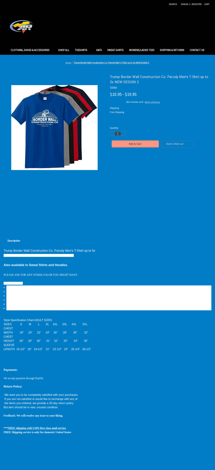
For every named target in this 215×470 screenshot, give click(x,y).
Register (197, 4)
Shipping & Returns (172, 50)
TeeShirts (83, 50)
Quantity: (114, 128)
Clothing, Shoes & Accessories (32, 50)
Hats (99, 50)
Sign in (184, 4)
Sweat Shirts (115, 50)
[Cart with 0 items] (206, 4)
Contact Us (197, 50)
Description (13, 240)
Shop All (63, 50)
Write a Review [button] (152, 102)
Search (173, 4)
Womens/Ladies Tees (141, 50)
